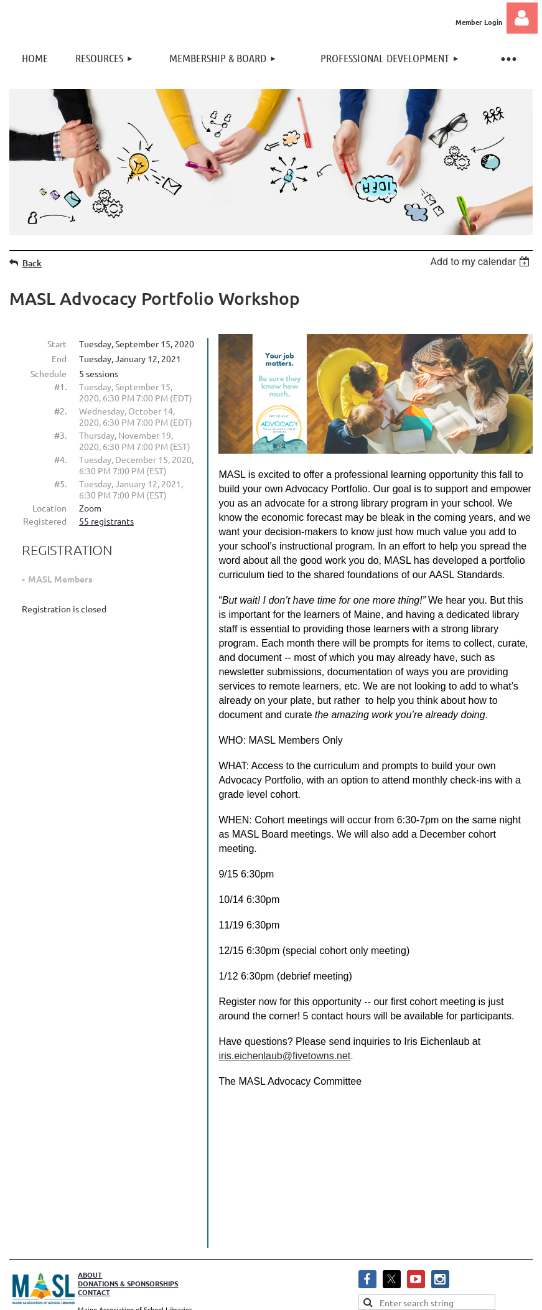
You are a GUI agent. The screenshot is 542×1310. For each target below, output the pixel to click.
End (59, 358)
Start (57, 343)
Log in (522, 18)
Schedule (48, 373)
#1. (60, 386)
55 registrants (106, 520)
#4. (60, 459)
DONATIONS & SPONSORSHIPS (128, 1208)
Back (32, 263)
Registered (45, 520)
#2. (60, 410)
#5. (60, 483)
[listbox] (481, 261)
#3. (60, 435)
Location (49, 507)
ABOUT (90, 1199)
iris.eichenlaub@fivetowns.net (284, 1055)
